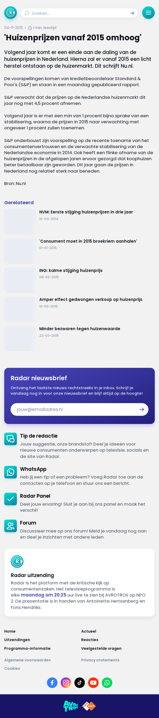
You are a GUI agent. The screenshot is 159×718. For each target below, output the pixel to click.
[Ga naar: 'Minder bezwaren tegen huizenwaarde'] (79, 338)
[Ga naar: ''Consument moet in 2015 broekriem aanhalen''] (79, 250)
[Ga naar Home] (10, 12)
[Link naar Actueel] (118, 631)
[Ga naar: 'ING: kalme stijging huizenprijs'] (79, 280)
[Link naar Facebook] (52, 682)
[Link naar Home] (41, 631)
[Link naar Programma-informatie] (41, 648)
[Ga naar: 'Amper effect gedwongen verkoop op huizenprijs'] (79, 309)
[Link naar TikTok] (79, 682)
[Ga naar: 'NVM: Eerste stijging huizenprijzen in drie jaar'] (79, 221)
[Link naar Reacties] (118, 639)
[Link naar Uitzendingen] (41, 639)
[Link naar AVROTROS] (70, 706)
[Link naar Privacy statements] (118, 660)
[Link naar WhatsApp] (107, 682)
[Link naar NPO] (89, 706)
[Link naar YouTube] (93, 682)
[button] (132, 13)
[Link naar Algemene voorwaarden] (41, 660)
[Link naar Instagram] (66, 682)
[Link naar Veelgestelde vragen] (118, 648)
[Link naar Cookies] (79, 668)
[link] (79, 446)
